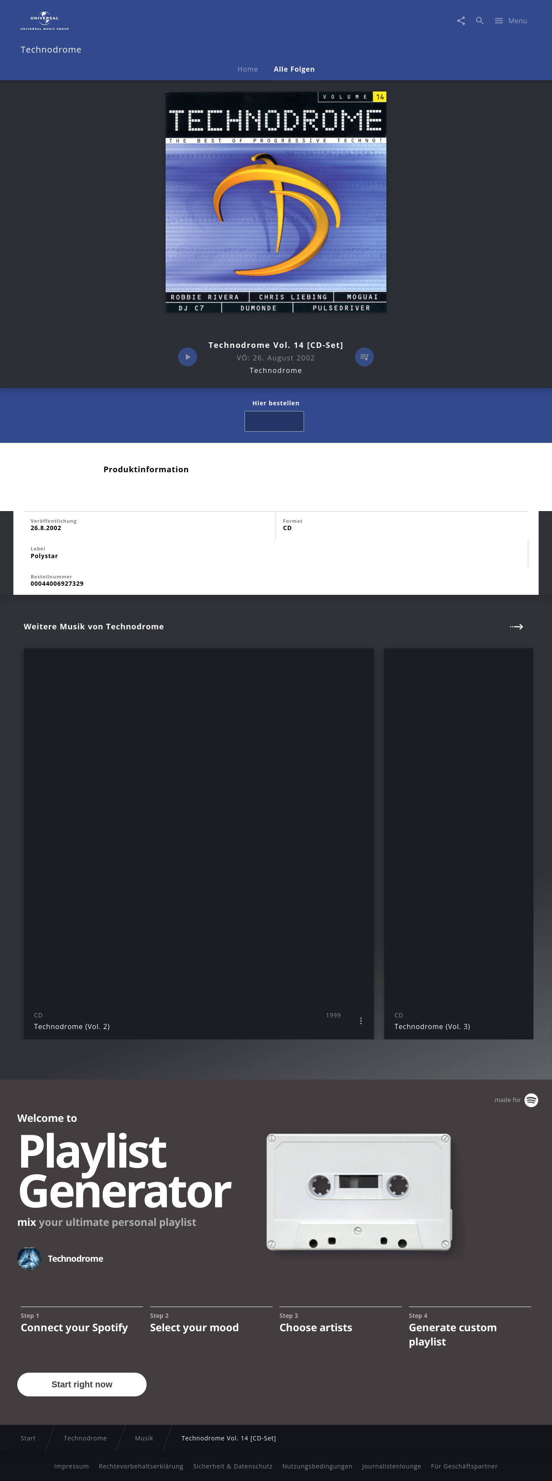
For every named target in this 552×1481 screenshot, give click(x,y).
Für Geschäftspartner (464, 1466)
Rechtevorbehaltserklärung (141, 1466)
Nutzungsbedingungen (317, 1466)
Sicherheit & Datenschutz (233, 1466)
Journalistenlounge (391, 1466)
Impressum (71, 1466)
